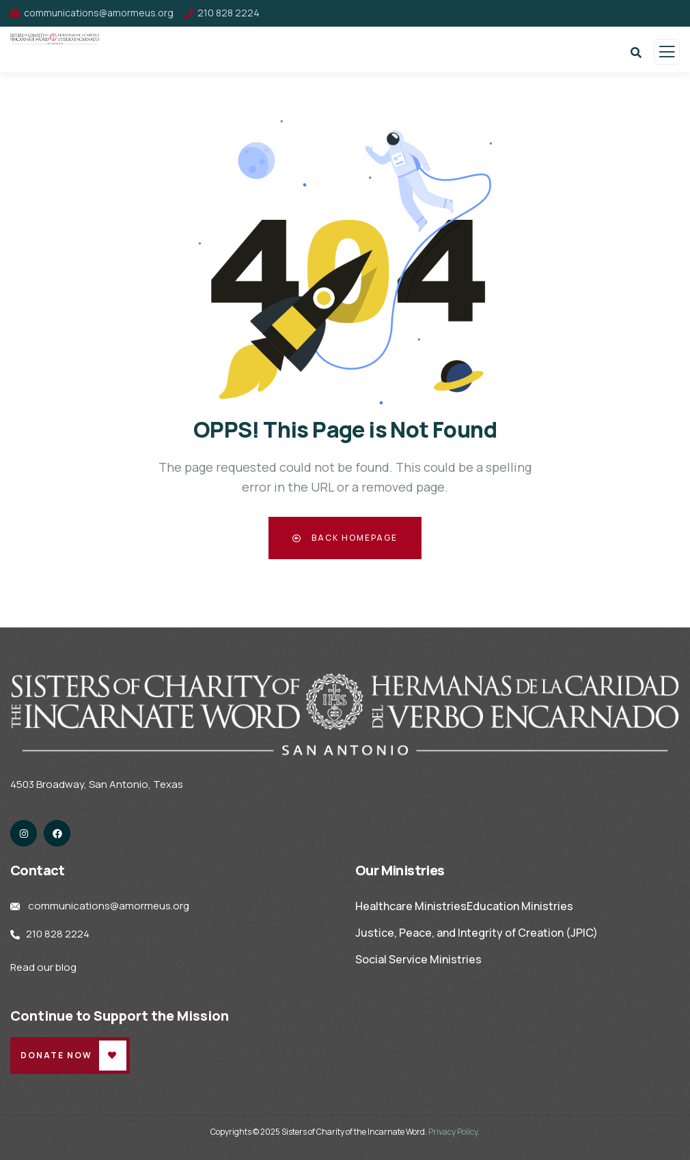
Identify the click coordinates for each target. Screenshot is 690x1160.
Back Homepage (345, 537)
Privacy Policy (453, 1131)
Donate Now (56, 1055)
